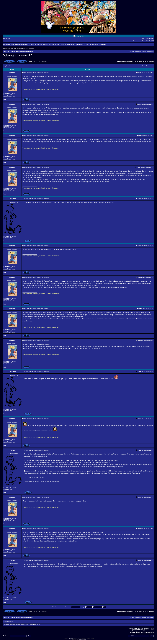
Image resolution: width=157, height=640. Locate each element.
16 (135, 61)
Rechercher (150, 38)
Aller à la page (121, 61)
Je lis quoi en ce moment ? (17, 55)
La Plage (18, 51)
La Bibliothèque (27, 51)
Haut (4, 99)
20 (143, 61)
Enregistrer (102, 44)
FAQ (143, 38)
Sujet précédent (141, 66)
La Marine (14, 57)
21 (145, 61)
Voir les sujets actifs (28, 48)
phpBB (71, 638)
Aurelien (37, 481)
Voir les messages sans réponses (12, 48)
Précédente (128, 61)
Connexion (6, 38)
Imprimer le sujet (8, 66)
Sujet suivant (149, 66)
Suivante (151, 61)
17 (137, 61)
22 (147, 61)
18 (139, 61)
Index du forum (8, 51)
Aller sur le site (78, 36)
